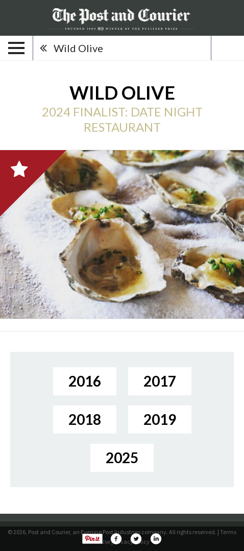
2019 (159, 419)
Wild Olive (78, 48)
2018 (84, 419)
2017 (159, 381)
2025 (122, 457)
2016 (84, 381)
